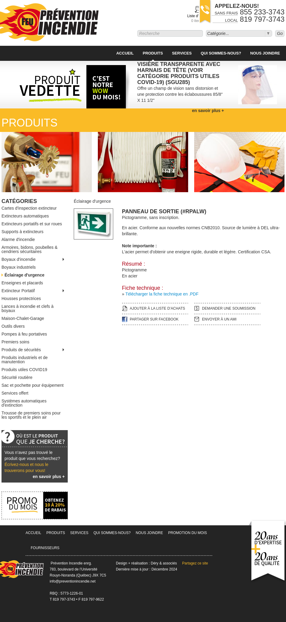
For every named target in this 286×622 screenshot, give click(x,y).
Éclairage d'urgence (25, 275)
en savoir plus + (49, 476)
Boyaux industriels (19, 267)
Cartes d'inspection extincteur (29, 208)
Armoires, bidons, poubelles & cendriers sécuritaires (30, 249)
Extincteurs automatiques (25, 216)
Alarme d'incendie (18, 239)
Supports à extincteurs (22, 231)
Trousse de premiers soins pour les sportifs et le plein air (31, 415)
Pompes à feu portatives (24, 334)
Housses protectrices (21, 298)
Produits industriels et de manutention (25, 359)
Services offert (15, 393)
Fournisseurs (45, 548)
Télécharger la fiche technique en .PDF (161, 294)
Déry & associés (164, 563)
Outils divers (13, 326)
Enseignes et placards (22, 282)
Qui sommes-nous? (221, 53)
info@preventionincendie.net (72, 581)
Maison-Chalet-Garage (23, 318)
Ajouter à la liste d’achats (157, 308)
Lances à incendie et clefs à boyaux (28, 308)
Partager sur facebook (154, 319)
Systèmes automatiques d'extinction (24, 403)
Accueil (125, 53)
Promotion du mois (187, 533)
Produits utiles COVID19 (24, 369)
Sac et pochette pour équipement (33, 385)
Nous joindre (265, 53)
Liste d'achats (198, 18)
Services (182, 53)
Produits (153, 53)
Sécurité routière (17, 377)
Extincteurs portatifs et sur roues (32, 223)
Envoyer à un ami (219, 319)
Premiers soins (16, 341)
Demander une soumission (228, 308)
